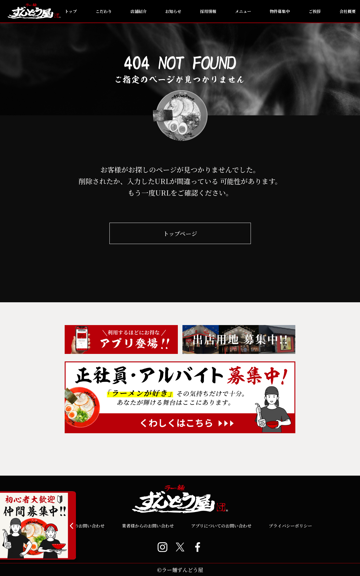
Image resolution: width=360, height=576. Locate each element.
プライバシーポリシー (290, 526)
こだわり (104, 11)
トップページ (180, 233)
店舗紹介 (138, 11)
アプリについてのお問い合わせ (221, 526)
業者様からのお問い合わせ (148, 526)
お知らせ (173, 11)
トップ (71, 11)
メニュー (243, 11)
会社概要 (348, 11)
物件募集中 (280, 11)
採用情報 (208, 11)
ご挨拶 (315, 11)
